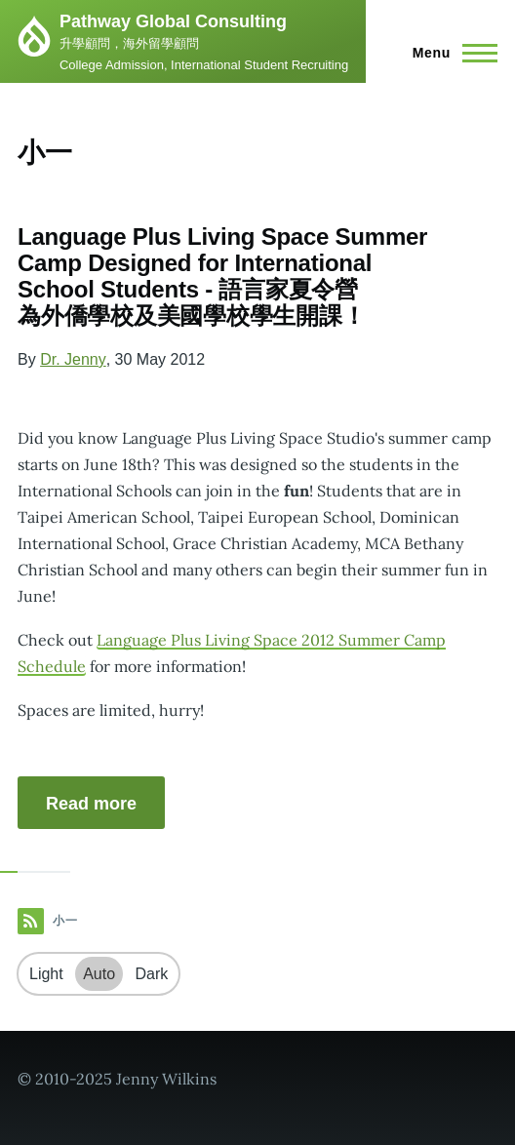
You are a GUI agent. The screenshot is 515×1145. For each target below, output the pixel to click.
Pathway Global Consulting (173, 21)
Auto (99, 974)
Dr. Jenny (73, 359)
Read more (91, 803)
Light (46, 974)
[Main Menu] (449, 52)
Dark (152, 974)
